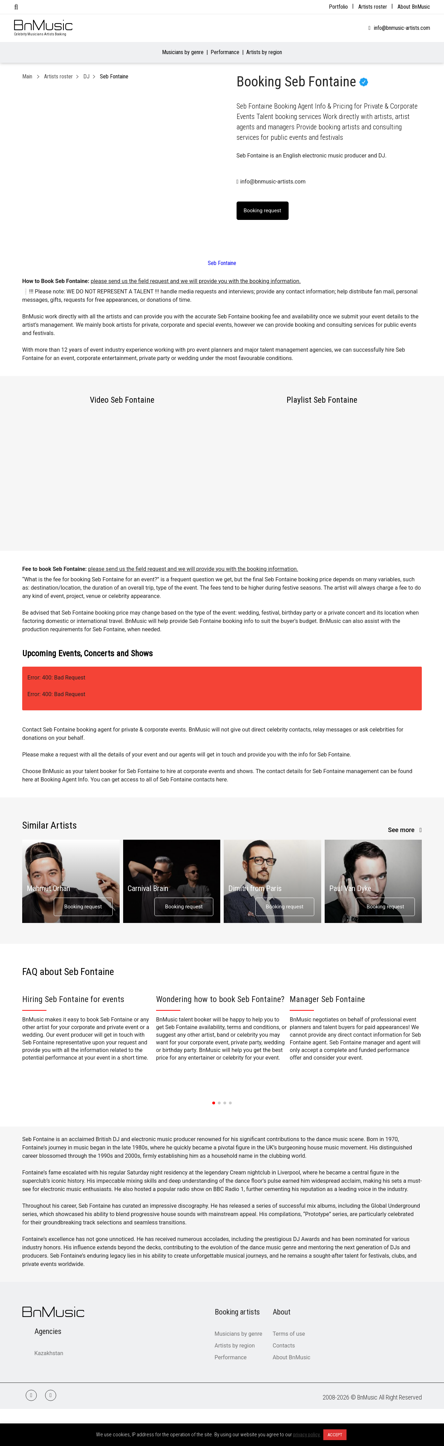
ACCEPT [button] (334, 1434)
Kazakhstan (48, 1353)
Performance (225, 52)
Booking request (83, 907)
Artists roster (372, 6)
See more (402, 829)
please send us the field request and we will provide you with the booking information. (195, 281)
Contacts (284, 1345)
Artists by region (264, 52)
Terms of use (289, 1334)
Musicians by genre (183, 52)
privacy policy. (307, 1434)
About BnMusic (414, 6)
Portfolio (338, 6)
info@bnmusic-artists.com (402, 28)
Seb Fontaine (222, 263)
